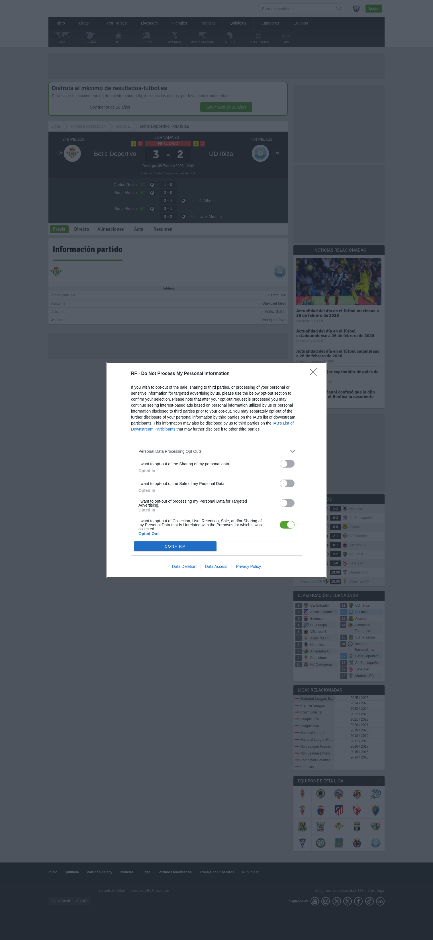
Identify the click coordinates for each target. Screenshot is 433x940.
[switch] (287, 464)
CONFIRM (175, 546)
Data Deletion (184, 566)
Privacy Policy (248, 566)
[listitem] (216, 451)
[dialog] (216, 470)
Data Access (216, 566)
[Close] (315, 373)
